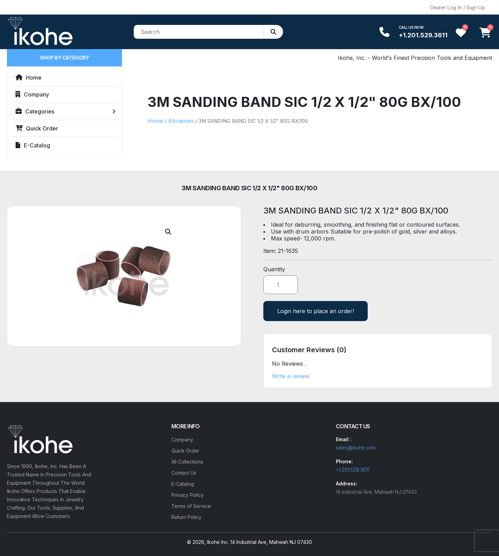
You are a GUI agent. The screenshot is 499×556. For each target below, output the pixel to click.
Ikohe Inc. (218, 542)
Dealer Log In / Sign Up (457, 7)
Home (28, 77)
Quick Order (37, 128)
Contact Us (183, 473)
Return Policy (186, 517)
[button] (168, 232)
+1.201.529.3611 (423, 35)
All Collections (187, 462)
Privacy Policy (187, 495)
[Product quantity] (280, 284)
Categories (35, 111)
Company (32, 94)
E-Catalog (33, 145)
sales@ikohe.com (356, 447)
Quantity (274, 269)
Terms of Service (191, 506)
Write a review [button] (290, 376)
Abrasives (181, 120)
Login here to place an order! (315, 311)
